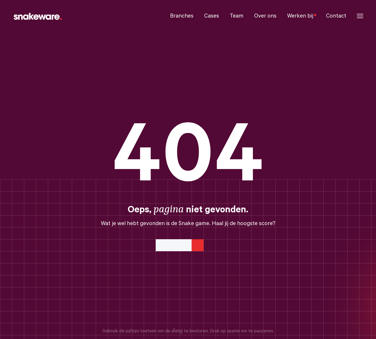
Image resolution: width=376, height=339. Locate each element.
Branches (181, 16)
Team (236, 16)
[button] (360, 16)
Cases (211, 16)
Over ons (265, 16)
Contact (336, 16)
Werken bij (301, 16)
